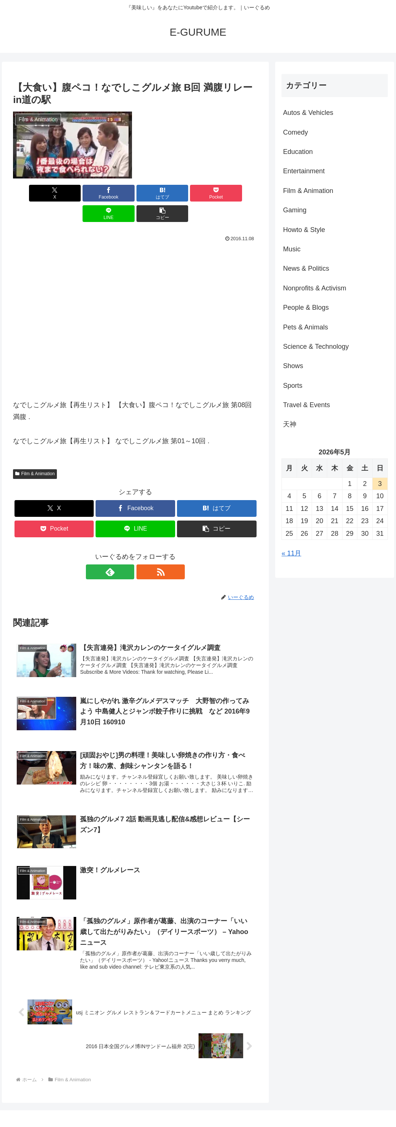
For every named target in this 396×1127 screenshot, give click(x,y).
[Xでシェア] (32, 193)
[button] (238, 193)
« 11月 (291, 553)
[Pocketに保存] (156, 193)
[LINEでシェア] (196, 193)
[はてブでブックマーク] (114, 193)
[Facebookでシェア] (73, 193)
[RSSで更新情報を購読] (143, 551)
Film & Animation (35, 453)
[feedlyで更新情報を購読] (126, 551)
